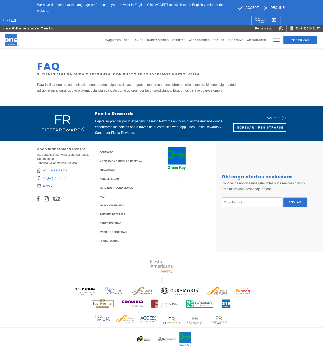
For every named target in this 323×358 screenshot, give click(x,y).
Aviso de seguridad (113, 232)
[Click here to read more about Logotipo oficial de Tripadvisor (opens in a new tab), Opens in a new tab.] (166, 339)
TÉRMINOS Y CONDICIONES (116, 187)
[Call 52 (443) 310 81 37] (305, 28)
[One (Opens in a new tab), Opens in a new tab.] (260, 20)
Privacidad (107, 170)
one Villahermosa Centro (29, 28)
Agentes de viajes (112, 214)
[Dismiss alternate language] (274, 8)
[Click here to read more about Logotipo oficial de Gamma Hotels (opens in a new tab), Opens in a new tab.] (199, 304)
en (13, 20)
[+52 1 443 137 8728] (52, 170)
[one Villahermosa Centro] (17, 40)
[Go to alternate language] (248, 8)
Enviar (295, 202)
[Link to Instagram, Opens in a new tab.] (46, 199)
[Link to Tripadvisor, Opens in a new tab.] (56, 199)
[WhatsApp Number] (281, 28)
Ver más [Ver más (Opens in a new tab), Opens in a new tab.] (276, 118)
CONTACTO (106, 152)
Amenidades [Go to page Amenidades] (256, 40)
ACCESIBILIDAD (109, 179)
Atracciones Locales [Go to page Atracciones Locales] (206, 40)
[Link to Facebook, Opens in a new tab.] (38, 199)
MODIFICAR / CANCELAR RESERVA (120, 161)
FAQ (102, 196)
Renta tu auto (109, 240)
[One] (274, 20)
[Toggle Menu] (276, 40)
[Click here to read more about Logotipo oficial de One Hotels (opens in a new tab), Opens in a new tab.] (227, 304)
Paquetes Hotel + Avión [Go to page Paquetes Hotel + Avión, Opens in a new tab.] (124, 40)
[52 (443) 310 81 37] (52, 178)
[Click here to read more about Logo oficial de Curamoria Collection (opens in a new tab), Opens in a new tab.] (180, 291)
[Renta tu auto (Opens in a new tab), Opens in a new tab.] (264, 28)
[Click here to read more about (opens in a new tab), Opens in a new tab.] (84, 291)
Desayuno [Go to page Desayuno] (236, 40)
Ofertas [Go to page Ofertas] (179, 40)
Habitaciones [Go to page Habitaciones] (158, 40)
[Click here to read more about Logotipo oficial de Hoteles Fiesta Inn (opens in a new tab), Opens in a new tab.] (164, 304)
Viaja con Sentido (112, 205)
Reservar (300, 40)
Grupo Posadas (110, 223)
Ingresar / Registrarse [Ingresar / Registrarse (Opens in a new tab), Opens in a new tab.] (260, 127)
